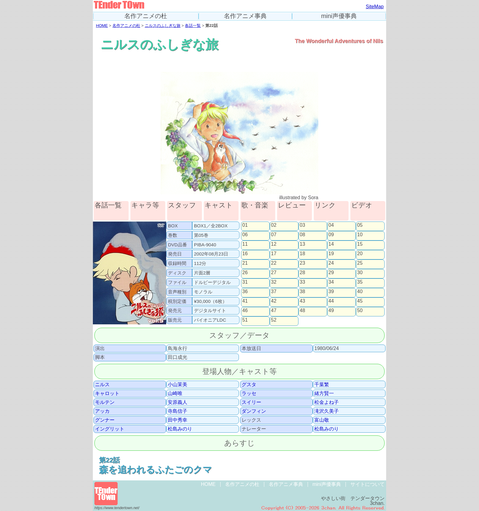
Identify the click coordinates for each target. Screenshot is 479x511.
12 (273, 244)
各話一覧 (193, 25)
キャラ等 (145, 205)
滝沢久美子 (326, 411)
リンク (325, 205)
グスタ (249, 384)
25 (360, 263)
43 (302, 301)
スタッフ (182, 205)
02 (273, 225)
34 (331, 282)
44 (331, 301)
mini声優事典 (339, 16)
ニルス (102, 384)
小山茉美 (177, 384)
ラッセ (249, 393)
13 (302, 244)
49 (331, 310)
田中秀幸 (177, 420)
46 (245, 310)
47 (273, 310)
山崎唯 (175, 393)
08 (302, 234)
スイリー (251, 402)
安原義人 (177, 402)
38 (302, 291)
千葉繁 (321, 384)
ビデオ (361, 205)
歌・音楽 (254, 205)
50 (360, 310)
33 (302, 282)
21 (245, 263)
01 (245, 225)
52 (273, 320)
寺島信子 (177, 411)
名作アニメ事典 (245, 16)
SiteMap (375, 6)
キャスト (219, 205)
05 (360, 225)
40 (360, 291)
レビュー (292, 205)
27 (273, 272)
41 (245, 301)
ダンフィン (254, 411)
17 (273, 253)
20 (360, 253)
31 (245, 282)
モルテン (105, 402)
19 (331, 253)
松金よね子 (326, 402)
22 (273, 263)
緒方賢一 (324, 393)
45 (360, 301)
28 (302, 272)
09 (331, 234)
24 (331, 263)
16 (245, 253)
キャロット (107, 393)
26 (245, 272)
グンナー (105, 420)
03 (302, 225)
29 (331, 272)
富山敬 (321, 420)
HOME (102, 25)
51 (245, 320)
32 (273, 282)
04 (331, 225)
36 (245, 291)
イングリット (109, 429)
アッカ (102, 411)
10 (360, 234)
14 (331, 244)
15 (360, 244)
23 (302, 263)
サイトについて (367, 484)
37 (273, 291)
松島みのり (180, 429)
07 (273, 234)
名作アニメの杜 (145, 16)
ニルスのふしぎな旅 (163, 25)
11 (245, 244)
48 (302, 310)
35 (360, 282)
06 (245, 234)
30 (360, 272)
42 (273, 301)
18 (302, 253)
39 (331, 291)
